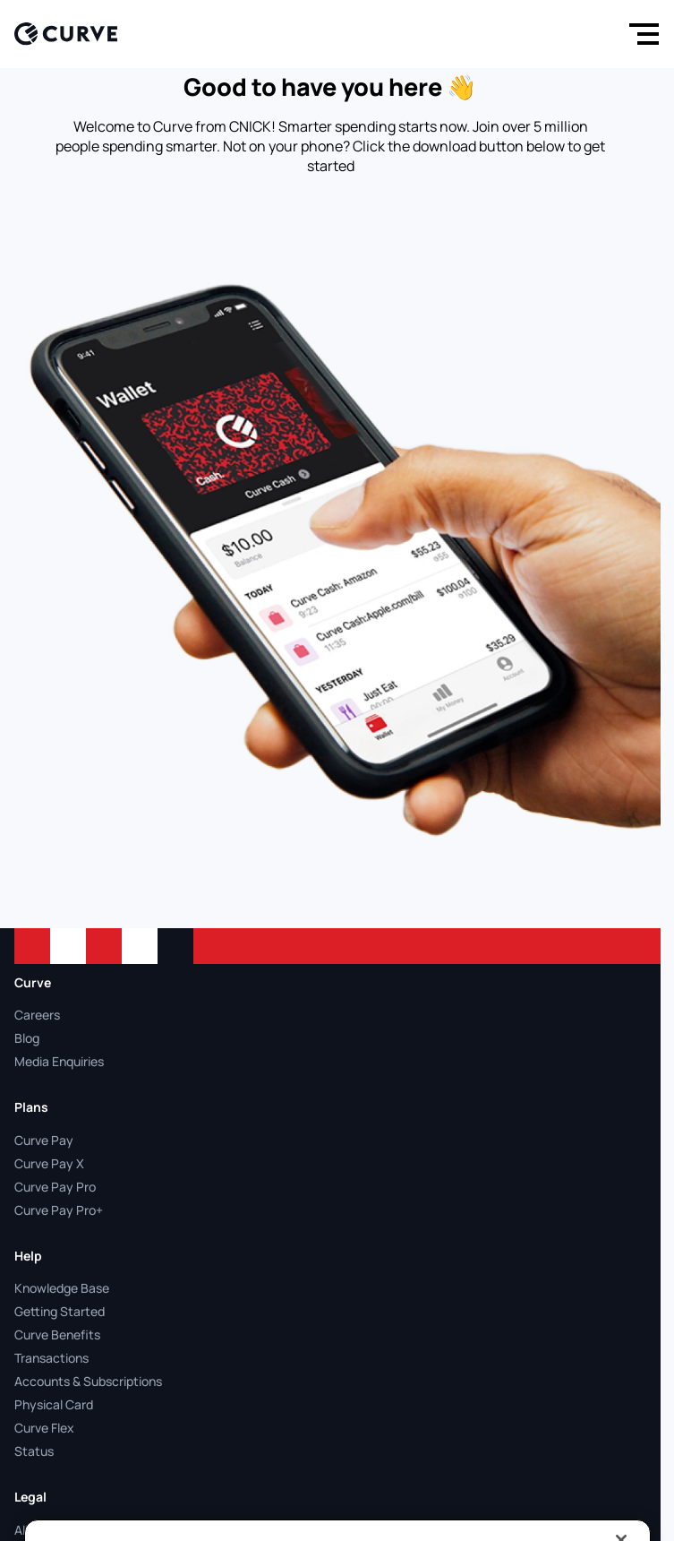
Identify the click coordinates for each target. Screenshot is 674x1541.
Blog (26, 1037)
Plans (31, 1106)
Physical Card (53, 1404)
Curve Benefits (57, 1334)
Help (28, 1255)
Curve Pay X (49, 1163)
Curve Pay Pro (55, 1186)
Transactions (51, 1357)
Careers (37, 1014)
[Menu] (640, 34)
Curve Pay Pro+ (58, 1209)
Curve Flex (44, 1427)
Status (34, 1450)
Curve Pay (43, 1140)
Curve (32, 982)
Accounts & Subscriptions (88, 1381)
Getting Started (59, 1311)
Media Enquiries (59, 1061)
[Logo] (65, 33)
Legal (30, 1496)
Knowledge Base (61, 1287)
